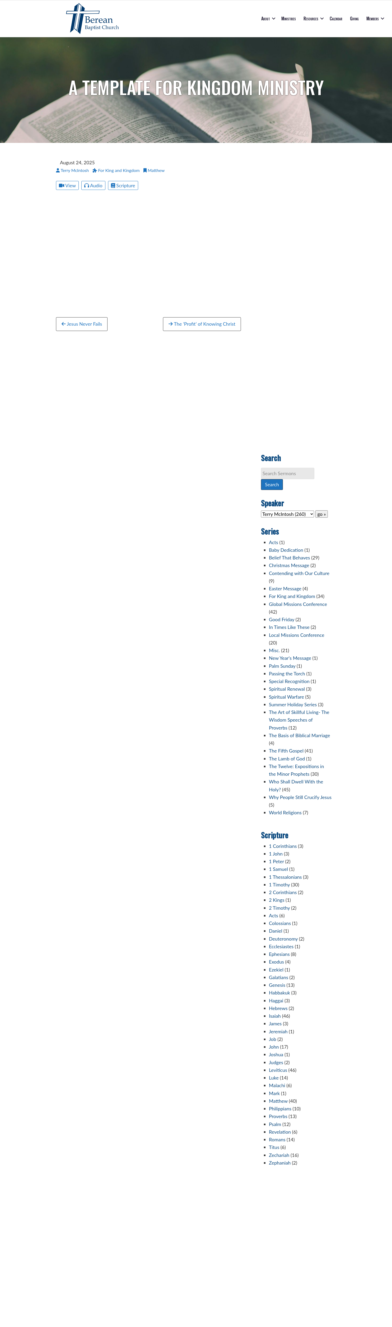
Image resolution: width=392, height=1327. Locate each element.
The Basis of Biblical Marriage (299, 735)
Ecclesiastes (281, 946)
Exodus (276, 962)
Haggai (276, 1000)
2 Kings (276, 900)
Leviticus (278, 1070)
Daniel (275, 931)
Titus (274, 1147)
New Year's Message (290, 658)
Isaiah (275, 1016)
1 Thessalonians (285, 877)
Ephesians (279, 954)
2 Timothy (279, 908)
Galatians (278, 977)
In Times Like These (289, 627)
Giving (354, 18)
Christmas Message (289, 565)
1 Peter (276, 861)
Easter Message (285, 588)
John (274, 1047)
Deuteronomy (283, 939)
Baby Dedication (286, 550)
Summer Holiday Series (293, 704)
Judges (276, 1062)
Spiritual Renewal (287, 689)
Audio (93, 185)
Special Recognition (289, 681)
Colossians (280, 923)
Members (372, 18)
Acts (273, 542)
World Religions (285, 812)
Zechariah (279, 1155)
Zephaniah (280, 1163)
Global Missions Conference (298, 604)
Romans (277, 1139)
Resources (311, 18)
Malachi (277, 1085)
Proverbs (278, 1116)
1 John (276, 854)
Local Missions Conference (296, 635)
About (265, 18)
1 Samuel (278, 869)
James (275, 1023)
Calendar (336, 18)
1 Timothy (279, 884)
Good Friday (281, 619)
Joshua (276, 1054)
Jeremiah (278, 1031)
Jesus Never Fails (82, 324)
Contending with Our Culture (299, 573)
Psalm (275, 1124)
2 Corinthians (283, 892)
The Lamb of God (287, 758)
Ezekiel (276, 970)
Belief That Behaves (289, 557)
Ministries (288, 18)
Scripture (123, 185)
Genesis (277, 985)
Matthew (278, 1101)
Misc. (274, 650)
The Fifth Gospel (286, 751)
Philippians (280, 1108)
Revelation (280, 1132)
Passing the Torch (287, 673)
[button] (273, 18)
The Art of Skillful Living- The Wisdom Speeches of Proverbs (299, 720)
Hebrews (278, 1008)
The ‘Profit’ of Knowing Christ (202, 324)
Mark (274, 1093)
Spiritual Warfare (286, 697)
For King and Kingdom (292, 596)
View (67, 185)
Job (272, 1039)
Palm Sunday (282, 666)
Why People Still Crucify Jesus (300, 797)
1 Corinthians (283, 846)
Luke (274, 1078)
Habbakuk (279, 993)
